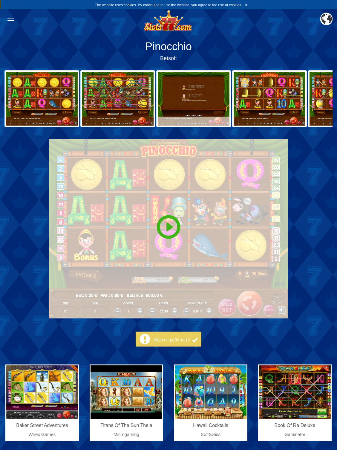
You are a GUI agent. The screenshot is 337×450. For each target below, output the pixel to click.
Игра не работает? (176, 340)
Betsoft (168, 58)
